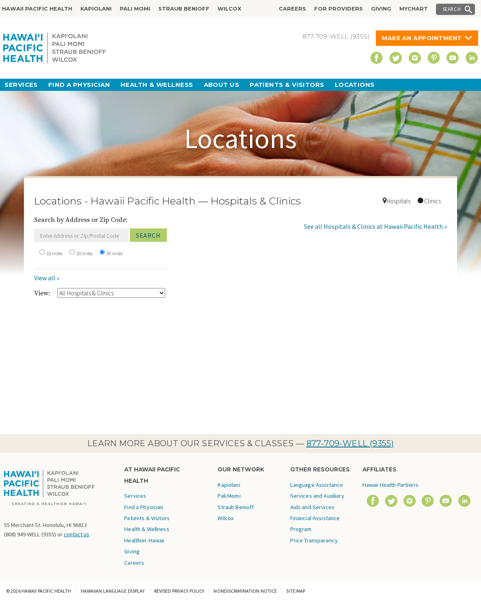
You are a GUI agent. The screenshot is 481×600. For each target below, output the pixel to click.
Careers (292, 9)
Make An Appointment (422, 38)
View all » (46, 278)
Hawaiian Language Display (113, 591)
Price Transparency (314, 540)
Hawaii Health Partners (390, 484)
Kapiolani (96, 9)
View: (42, 293)
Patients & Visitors (287, 84)
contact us (76, 534)
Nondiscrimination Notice (245, 591)
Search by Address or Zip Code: (80, 220)
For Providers (338, 9)
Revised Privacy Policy (179, 591)
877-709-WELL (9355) (350, 443)
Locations (355, 84)
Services (21, 84)
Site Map (295, 591)
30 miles (114, 253)
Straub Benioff (183, 9)
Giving (381, 9)
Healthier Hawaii (144, 540)
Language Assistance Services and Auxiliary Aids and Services (317, 496)
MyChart (413, 9)
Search (451, 9)
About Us (221, 84)
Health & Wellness (157, 84)
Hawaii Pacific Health (37, 9)
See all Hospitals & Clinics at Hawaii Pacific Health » (375, 226)
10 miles (54, 253)
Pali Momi (135, 9)
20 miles (84, 253)
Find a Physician (79, 84)
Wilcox (229, 9)
